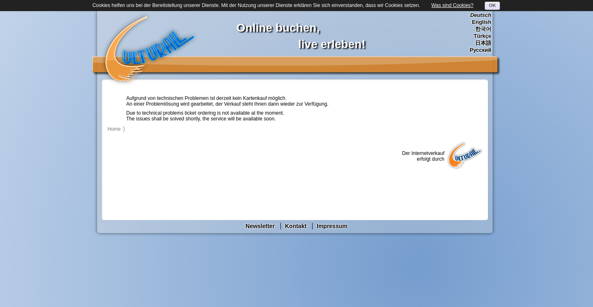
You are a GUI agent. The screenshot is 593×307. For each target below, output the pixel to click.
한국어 (483, 29)
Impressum (332, 226)
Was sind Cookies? (452, 5)
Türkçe (482, 36)
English (481, 22)
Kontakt (295, 226)
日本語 (483, 43)
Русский (480, 50)
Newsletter (260, 226)
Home (114, 129)
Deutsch (480, 15)
